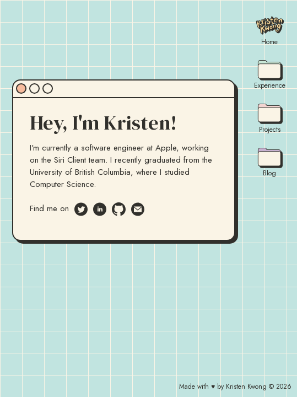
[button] (94, 361)
